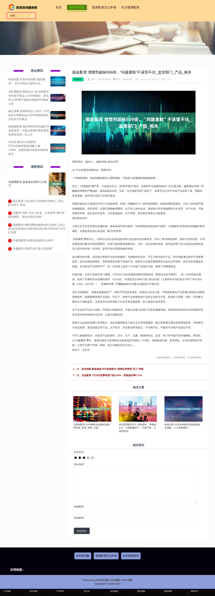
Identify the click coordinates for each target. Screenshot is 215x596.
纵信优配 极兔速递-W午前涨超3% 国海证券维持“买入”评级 (112, 369)
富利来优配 (76, 7)
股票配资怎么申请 (104, 7)
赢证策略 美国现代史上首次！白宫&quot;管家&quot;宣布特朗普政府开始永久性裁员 (28, 115)
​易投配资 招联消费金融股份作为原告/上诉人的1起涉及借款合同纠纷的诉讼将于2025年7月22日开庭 (37, 228)
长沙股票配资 (130, 7)
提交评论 (82, 531)
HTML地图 (127, 580)
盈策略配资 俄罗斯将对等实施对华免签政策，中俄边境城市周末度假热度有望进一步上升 (28, 130)
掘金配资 (78, 79)
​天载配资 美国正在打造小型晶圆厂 (33, 248)
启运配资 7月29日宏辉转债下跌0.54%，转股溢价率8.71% (112, 375)
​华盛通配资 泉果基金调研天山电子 (33, 240)
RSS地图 (115, 580)
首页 (59, 7)
